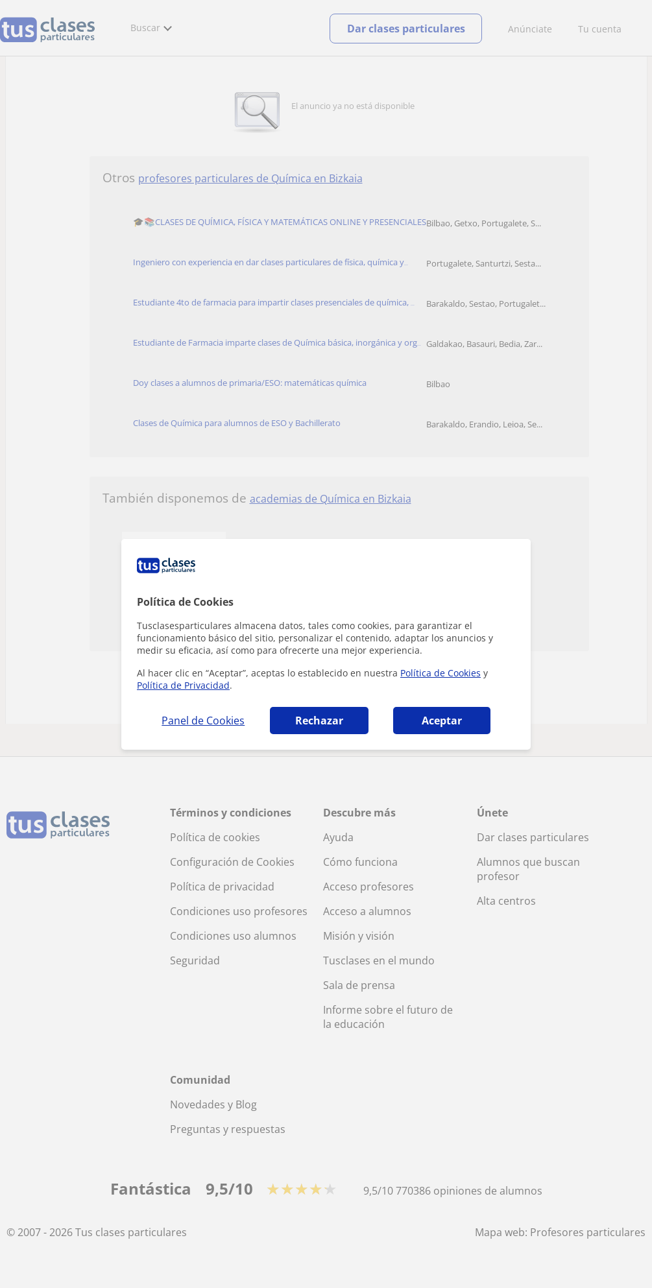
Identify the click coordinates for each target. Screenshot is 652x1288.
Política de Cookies (440, 673)
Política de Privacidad (183, 685)
